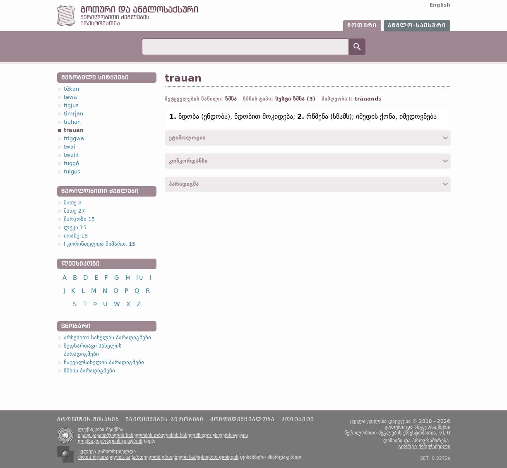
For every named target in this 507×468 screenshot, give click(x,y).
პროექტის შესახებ (88, 419)
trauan (74, 130)
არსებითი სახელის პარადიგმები (107, 337)
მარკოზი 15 (79, 219)
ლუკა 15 (75, 227)
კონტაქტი (298, 419)
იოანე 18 (76, 236)
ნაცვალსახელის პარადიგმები (104, 362)
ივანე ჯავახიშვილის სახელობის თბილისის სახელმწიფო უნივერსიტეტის (163, 435)
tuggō (71, 163)
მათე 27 (74, 211)
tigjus (71, 105)
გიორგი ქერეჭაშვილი (424, 446)
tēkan (71, 89)
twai (69, 147)
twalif (71, 155)
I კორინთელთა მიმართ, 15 (99, 244)
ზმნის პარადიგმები (89, 370)
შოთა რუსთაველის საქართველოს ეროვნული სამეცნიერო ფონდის (158, 457)
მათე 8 (73, 202)
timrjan (73, 113)
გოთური (362, 26)
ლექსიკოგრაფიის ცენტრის (110, 441)
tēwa (70, 97)
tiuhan (72, 122)
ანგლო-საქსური (417, 26)
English (440, 5)
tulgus (72, 171)
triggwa (74, 138)
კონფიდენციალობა (242, 419)
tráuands (368, 99)
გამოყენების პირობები (164, 419)
